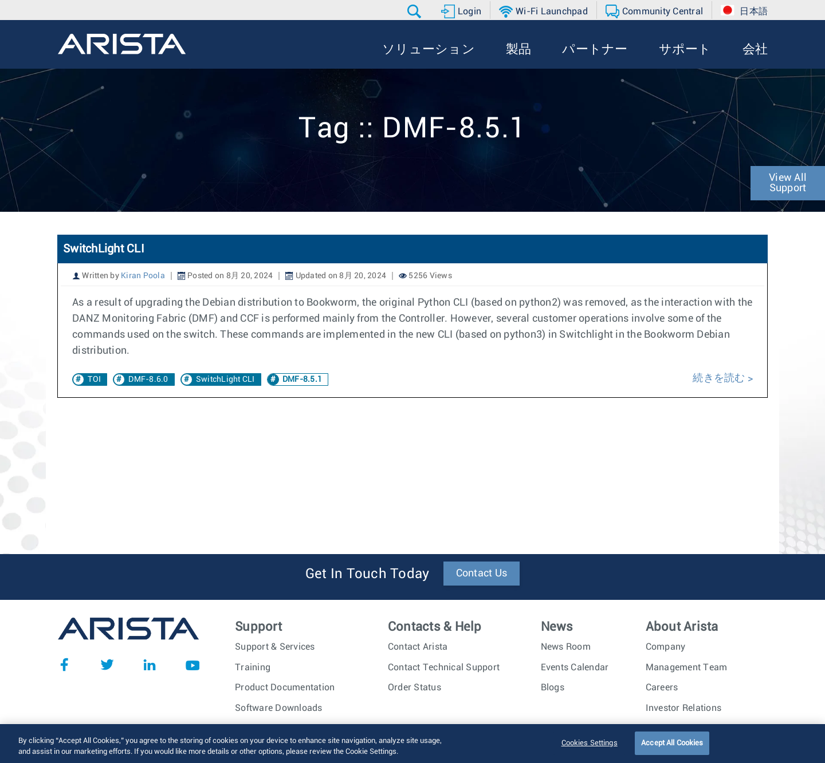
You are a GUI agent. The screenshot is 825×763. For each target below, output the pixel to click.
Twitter (107, 664)
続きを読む (720, 378)
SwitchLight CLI (103, 249)
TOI (94, 379)
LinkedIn (149, 664)
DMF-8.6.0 (148, 379)
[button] (415, 11)
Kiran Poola (143, 276)
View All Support (788, 183)
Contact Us (482, 573)
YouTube (192, 664)
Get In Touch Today (367, 574)
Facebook (64, 664)
